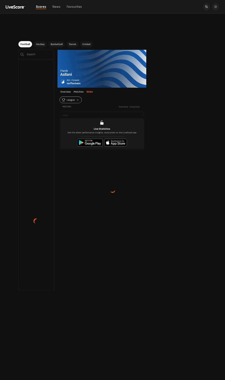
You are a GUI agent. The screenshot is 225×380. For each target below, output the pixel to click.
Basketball (57, 44)
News (56, 7)
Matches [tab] (79, 92)
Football (25, 44)
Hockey (40, 44)
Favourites (74, 7)
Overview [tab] (65, 92)
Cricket (86, 44)
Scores (41, 7)
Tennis (72, 44)
